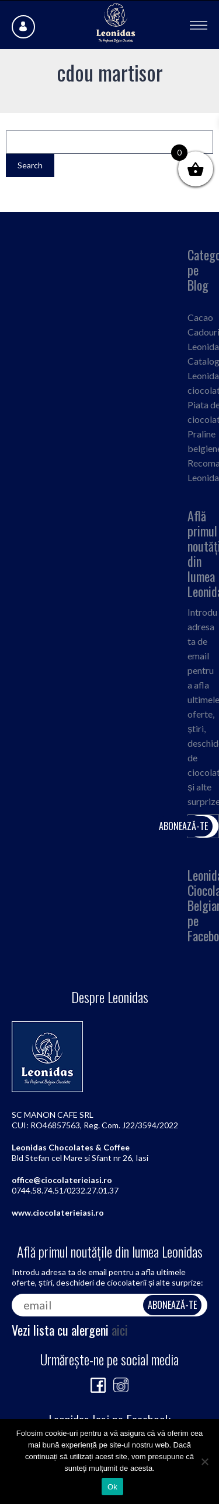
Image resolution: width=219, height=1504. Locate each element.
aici (120, 1329)
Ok (112, 1486)
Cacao (200, 317)
